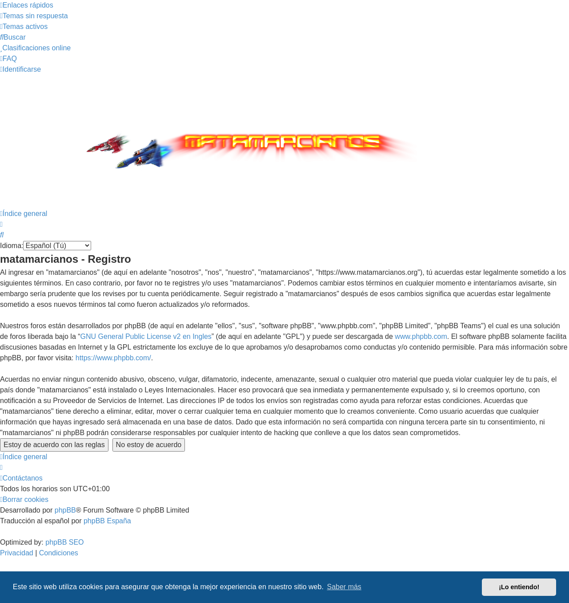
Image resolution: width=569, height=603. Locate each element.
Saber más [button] (344, 587)
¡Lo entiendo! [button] (519, 587)
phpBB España (107, 521)
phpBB (65, 510)
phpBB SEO (64, 542)
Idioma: (11, 245)
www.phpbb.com (421, 336)
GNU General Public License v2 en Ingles (146, 336)
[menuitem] (34, 16)
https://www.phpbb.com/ (113, 358)
